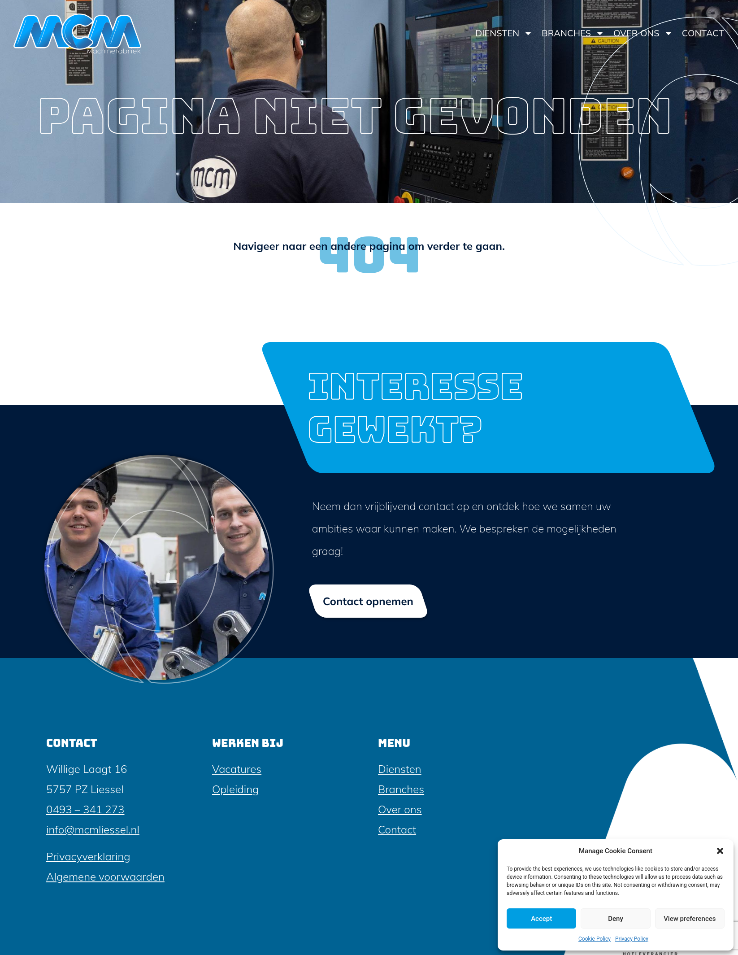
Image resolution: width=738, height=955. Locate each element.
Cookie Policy (594, 939)
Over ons (643, 33)
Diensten (504, 33)
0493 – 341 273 (85, 809)
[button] (720, 850)
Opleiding (235, 789)
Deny (615, 919)
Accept (541, 919)
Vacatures (236, 769)
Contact (703, 33)
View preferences (690, 919)
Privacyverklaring (88, 856)
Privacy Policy (631, 939)
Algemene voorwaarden (105, 876)
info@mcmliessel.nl (92, 829)
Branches (573, 33)
